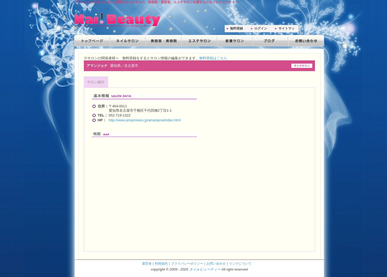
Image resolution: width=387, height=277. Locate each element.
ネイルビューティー (205, 269)
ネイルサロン (127, 40)
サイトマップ (286, 29)
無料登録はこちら (213, 58)
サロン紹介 (96, 82)
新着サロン (234, 40)
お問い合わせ (304, 40)
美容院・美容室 (163, 40)
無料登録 (236, 28)
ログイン (260, 28)
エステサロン (198, 40)
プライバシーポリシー (187, 263)
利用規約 (161, 263)
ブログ (269, 40)
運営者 (147, 263)
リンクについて (240, 263)
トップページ (92, 40)
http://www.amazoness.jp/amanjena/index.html (145, 120)
